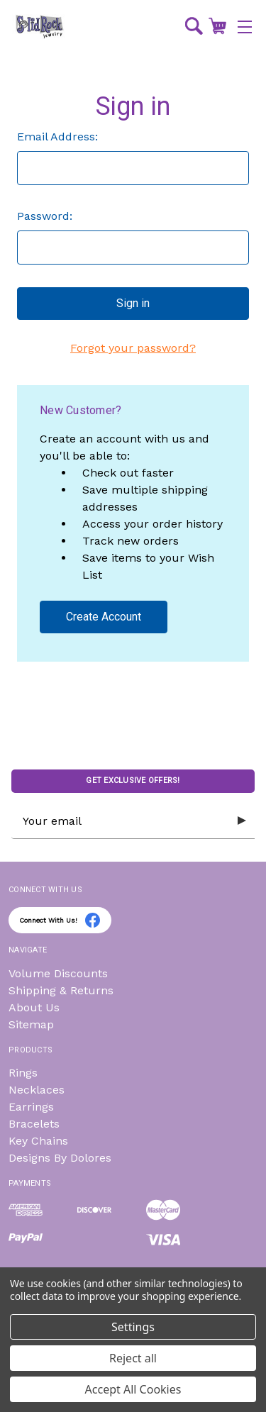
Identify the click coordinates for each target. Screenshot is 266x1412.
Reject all (133, 1358)
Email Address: (57, 136)
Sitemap (31, 1024)
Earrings (31, 1106)
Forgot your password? (133, 348)
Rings (23, 1072)
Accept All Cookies (133, 1389)
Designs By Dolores (60, 1157)
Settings (133, 1327)
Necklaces (37, 1089)
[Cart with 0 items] (217, 25)
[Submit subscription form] (242, 821)
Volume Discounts (58, 973)
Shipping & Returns (61, 990)
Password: (44, 216)
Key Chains (38, 1140)
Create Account (103, 616)
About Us (34, 1007)
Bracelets (34, 1123)
